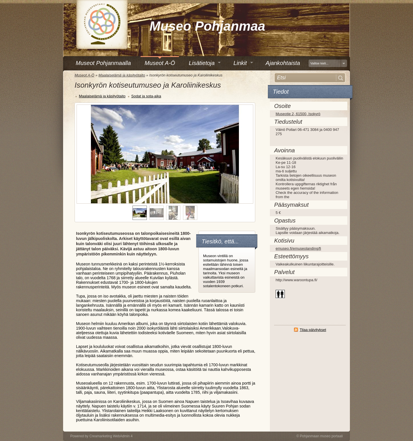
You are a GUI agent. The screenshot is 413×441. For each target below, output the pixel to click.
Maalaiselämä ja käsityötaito (121, 75)
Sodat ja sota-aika (146, 96)
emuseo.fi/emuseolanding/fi (298, 248)
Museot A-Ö (84, 75)
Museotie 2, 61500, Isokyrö (298, 114)
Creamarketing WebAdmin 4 (111, 436)
